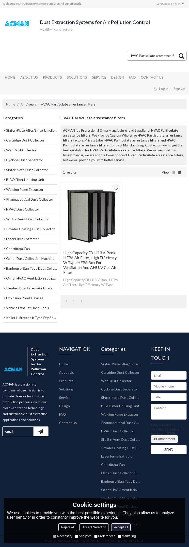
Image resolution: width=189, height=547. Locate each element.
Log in (163, 89)
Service (99, 77)
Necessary (62, 536)
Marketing (127, 536)
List (173, 172)
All (22, 104)
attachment (164, 439)
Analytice (83, 536)
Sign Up (179, 89)
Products (52, 77)
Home (10, 77)
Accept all (121, 527)
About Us (29, 77)
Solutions (77, 77)
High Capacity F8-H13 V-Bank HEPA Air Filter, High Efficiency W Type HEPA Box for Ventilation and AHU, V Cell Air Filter (90, 262)
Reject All (67, 527)
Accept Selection (94, 527)
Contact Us (152, 77)
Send (168, 449)
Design (117, 77)
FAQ (132, 77)
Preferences (104, 536)
